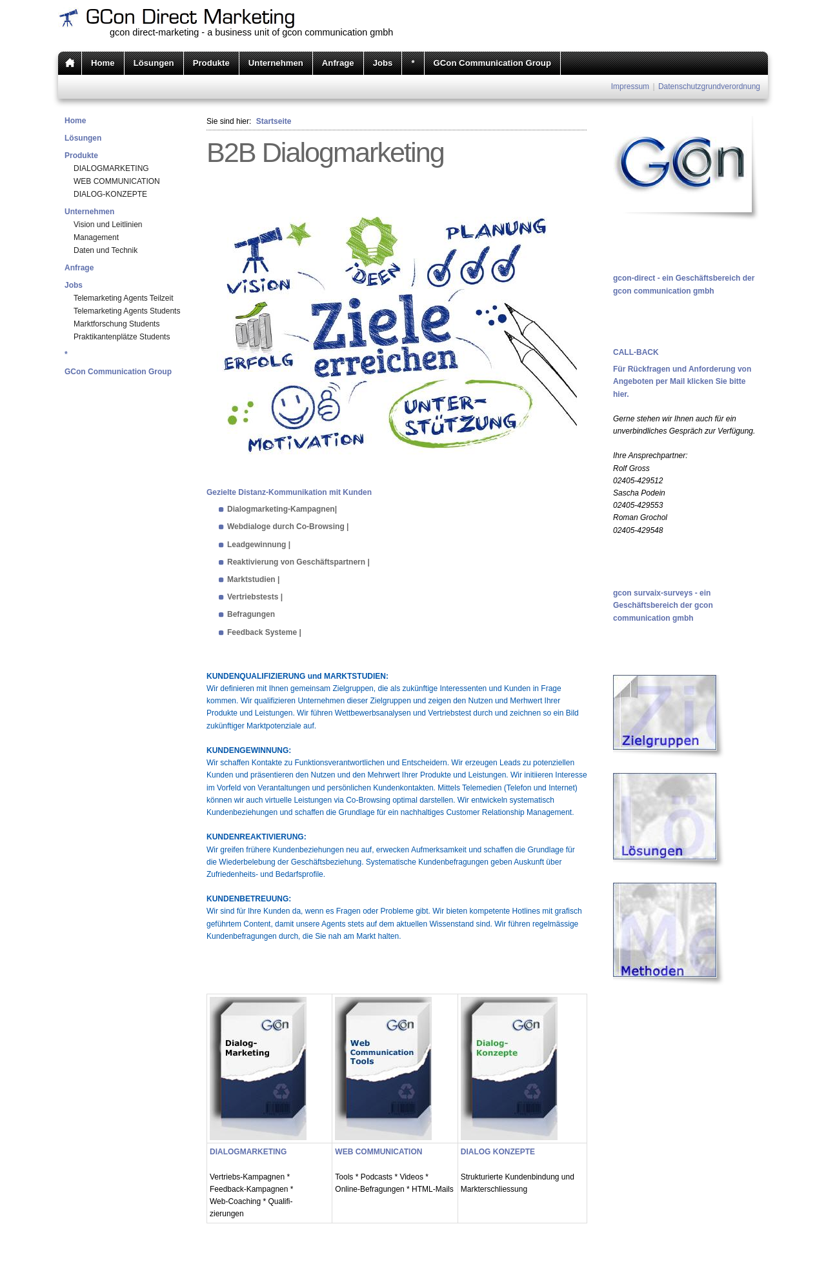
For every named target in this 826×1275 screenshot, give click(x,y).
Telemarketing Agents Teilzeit (124, 298)
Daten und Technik (105, 250)
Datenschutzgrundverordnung (709, 86)
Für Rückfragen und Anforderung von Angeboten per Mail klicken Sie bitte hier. (682, 381)
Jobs (383, 63)
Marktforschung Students (116, 323)
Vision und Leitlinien (108, 224)
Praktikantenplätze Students (122, 336)
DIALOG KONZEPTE (498, 1151)
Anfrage (338, 63)
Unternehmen (275, 63)
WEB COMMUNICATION (117, 181)
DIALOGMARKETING (111, 168)
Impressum (630, 86)
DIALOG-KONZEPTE (110, 194)
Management (96, 237)
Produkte (211, 63)
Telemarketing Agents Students (127, 311)
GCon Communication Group (492, 63)
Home (103, 63)
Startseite (274, 121)
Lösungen (154, 63)
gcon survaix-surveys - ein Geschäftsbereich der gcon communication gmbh (663, 605)
